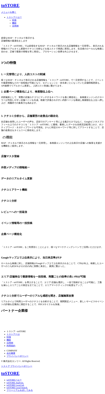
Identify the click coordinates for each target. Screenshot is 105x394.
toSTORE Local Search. (17, 387)
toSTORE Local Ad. (15, 385)
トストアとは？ (14, 17)
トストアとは (13, 334)
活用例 (15, 26)
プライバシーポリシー (17, 356)
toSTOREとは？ (14, 380)
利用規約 (11, 346)
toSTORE (10, 5)
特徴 (14, 20)
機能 (14, 23)
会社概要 (11, 353)
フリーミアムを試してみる (20, 390)
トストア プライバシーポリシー (16, 366)
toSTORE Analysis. (15, 383)
